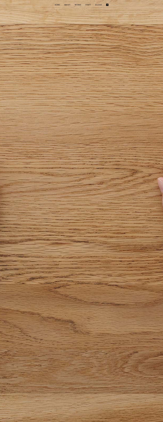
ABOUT (67, 5)
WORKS (78, 5)
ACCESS (98, 5)
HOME (57, 5)
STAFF (88, 5)
